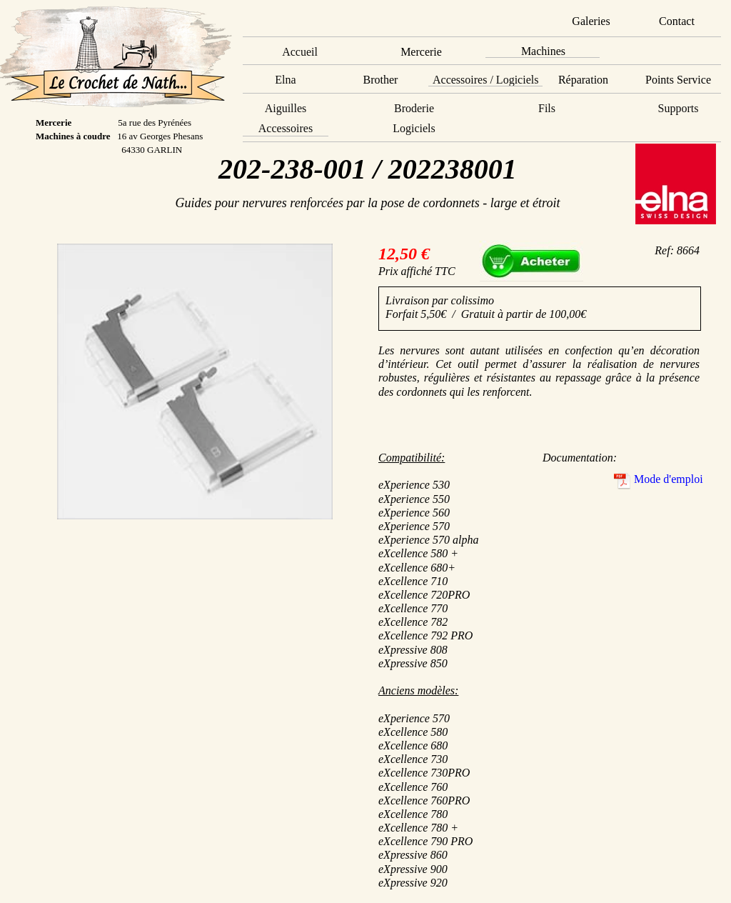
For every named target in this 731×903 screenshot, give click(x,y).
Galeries (591, 21)
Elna (285, 80)
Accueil (300, 52)
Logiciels (414, 128)
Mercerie (421, 52)
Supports (678, 108)
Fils (546, 108)
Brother (380, 80)
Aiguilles (286, 108)
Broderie (414, 108)
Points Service (678, 80)
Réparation (583, 80)
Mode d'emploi (668, 479)
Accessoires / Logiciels (485, 80)
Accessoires (285, 128)
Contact (677, 21)
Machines (543, 51)
